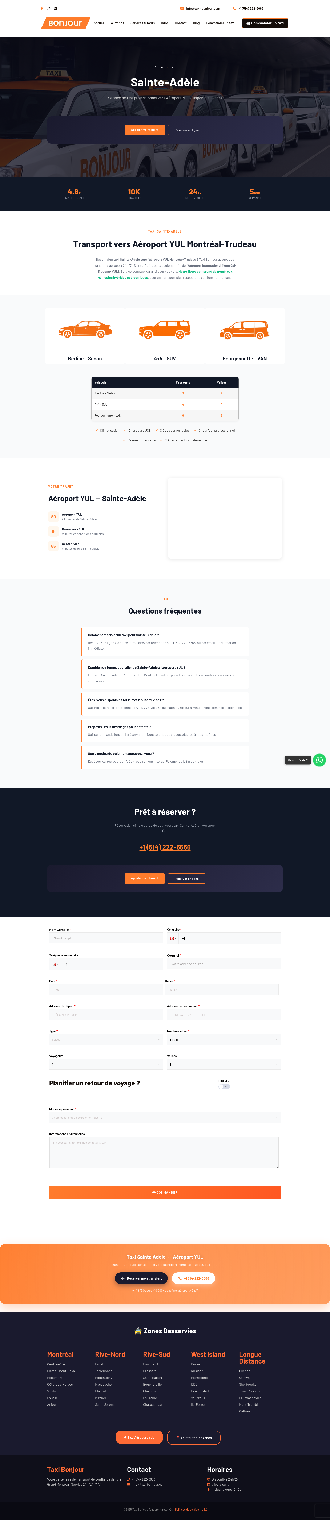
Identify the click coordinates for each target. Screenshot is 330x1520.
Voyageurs (56, 1056)
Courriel (174, 955)
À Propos (117, 23)
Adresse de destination (183, 1006)
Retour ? (223, 1081)
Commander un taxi (220, 23)
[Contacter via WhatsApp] (319, 760)
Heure (170, 981)
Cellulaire (174, 929)
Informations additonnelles (67, 1134)
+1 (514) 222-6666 (165, 847)
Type (53, 1031)
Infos (165, 23)
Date (53, 981)
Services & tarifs (142, 23)
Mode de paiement (62, 1109)
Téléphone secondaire (63, 955)
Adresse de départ (62, 1006)
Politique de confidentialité (191, 1509)
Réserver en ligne (187, 130)
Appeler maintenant (144, 129)
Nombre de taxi (178, 1031)
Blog (196, 23)
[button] (173, 938)
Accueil (99, 23)
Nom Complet (60, 929)
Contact (181, 23)
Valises (172, 1056)
